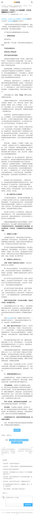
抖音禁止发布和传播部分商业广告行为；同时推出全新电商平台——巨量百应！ (8, 452)
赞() (17, 430)
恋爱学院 (18, 512)
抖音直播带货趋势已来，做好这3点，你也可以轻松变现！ (25, 451)
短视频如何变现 (17, 5)
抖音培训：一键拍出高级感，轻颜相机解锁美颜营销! (18, 466)
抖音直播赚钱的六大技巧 (22, 440)
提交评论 (28, 504)
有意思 (26, 512)
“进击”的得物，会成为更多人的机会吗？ (14, 489)
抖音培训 (4, 19)
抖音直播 (25, 19)
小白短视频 (17, 2)
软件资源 (22, 512)
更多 (8, 435)
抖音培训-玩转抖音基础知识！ (11, 469)
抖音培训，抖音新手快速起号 (11, 463)
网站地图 (13, 512)
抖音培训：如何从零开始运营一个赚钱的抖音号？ (17, 481)
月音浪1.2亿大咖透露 (14, 19)
